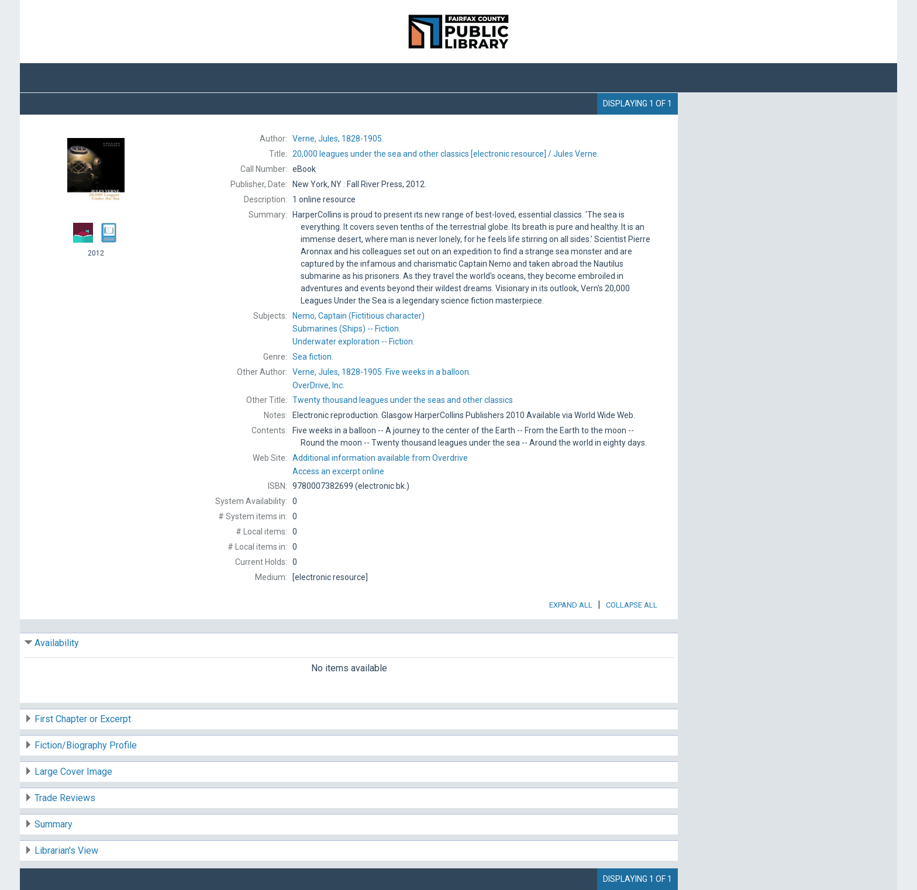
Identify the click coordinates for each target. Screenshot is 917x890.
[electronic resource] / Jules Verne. (445, 153)
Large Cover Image (73, 771)
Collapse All (631, 605)
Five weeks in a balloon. (381, 372)
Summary (54, 824)
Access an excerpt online (338, 471)
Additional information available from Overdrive (380, 458)
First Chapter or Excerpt (83, 719)
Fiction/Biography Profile (86, 745)
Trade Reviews (65, 797)
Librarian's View (66, 850)
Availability (57, 642)
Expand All (570, 605)
